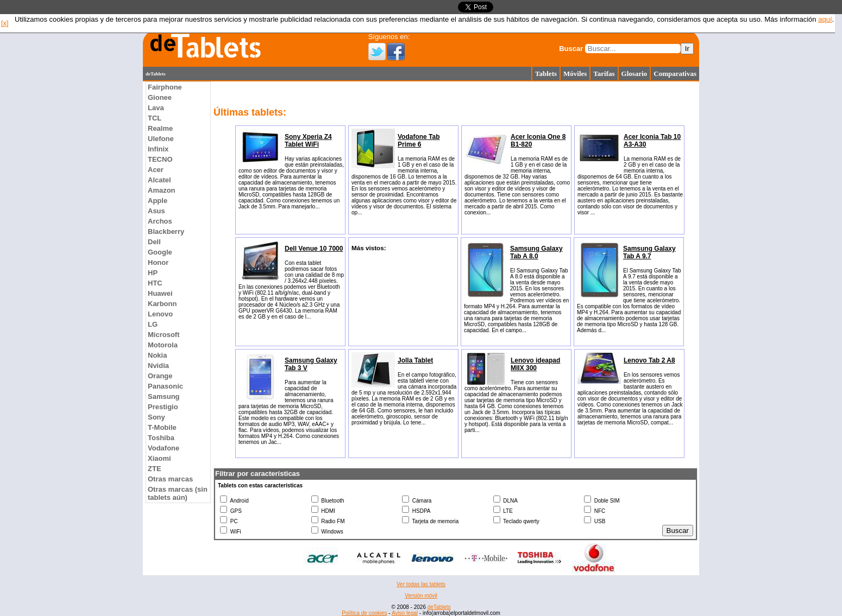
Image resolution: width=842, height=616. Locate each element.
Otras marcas (170, 479)
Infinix (158, 149)
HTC (155, 283)
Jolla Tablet (415, 360)
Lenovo (160, 314)
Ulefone (161, 139)
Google (160, 252)
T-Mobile (162, 427)
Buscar (571, 49)
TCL (154, 118)
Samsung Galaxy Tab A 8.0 (536, 252)
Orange (160, 376)
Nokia (157, 355)
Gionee (160, 97)
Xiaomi (159, 458)
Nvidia (158, 365)
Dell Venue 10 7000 (314, 248)
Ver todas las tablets (421, 584)
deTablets (439, 607)
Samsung (164, 396)
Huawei (160, 293)
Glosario (634, 73)
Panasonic (165, 386)
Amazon (161, 190)
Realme (160, 128)
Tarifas (603, 73)
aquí (825, 19)
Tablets (546, 73)
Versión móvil (421, 596)
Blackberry (166, 231)
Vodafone (163, 448)
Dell (154, 242)
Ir (687, 49)
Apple (157, 200)
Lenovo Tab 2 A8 (649, 360)
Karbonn (162, 304)
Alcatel (159, 180)
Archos (160, 221)
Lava (156, 108)
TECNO (160, 159)
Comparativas (675, 73)
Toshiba (161, 438)
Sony (156, 417)
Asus (156, 211)
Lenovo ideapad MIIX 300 (535, 364)
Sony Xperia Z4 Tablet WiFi (308, 140)
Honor (158, 262)
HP (153, 273)
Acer (156, 170)
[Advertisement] (99, 244)
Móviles (575, 73)
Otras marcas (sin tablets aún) (178, 493)
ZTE (154, 469)
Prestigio (163, 407)
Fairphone (165, 87)
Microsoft (164, 335)
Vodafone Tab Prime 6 (419, 140)
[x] (5, 23)
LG (153, 324)
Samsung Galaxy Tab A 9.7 (649, 252)
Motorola (163, 345)
